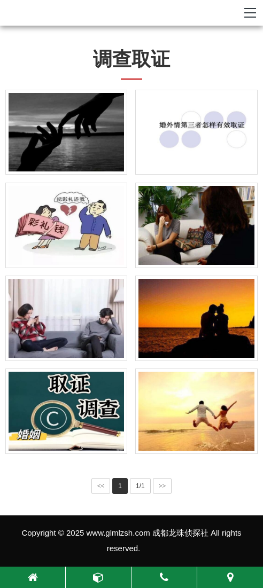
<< (101, 486)
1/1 (140, 486)
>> (162, 486)
